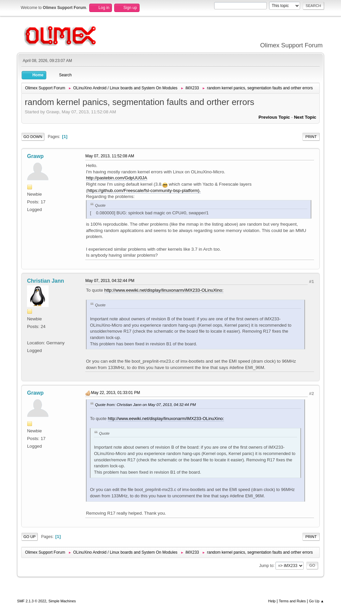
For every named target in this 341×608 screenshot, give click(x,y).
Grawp (35, 156)
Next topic (305, 117)
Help (271, 601)
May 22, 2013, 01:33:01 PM (115, 392)
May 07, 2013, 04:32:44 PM (109, 280)
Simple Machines (62, 601)
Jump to (266, 565)
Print (311, 137)
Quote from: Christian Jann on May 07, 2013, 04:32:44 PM (145, 404)
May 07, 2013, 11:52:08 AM (109, 156)
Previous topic (274, 117)
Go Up (29, 537)
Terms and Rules (292, 601)
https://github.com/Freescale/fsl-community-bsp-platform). (144, 190)
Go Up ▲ (316, 601)
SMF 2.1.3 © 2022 (31, 601)
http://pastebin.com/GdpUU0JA (116, 177)
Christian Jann (45, 281)
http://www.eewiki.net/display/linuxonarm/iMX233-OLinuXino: (163, 290)
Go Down (32, 137)
